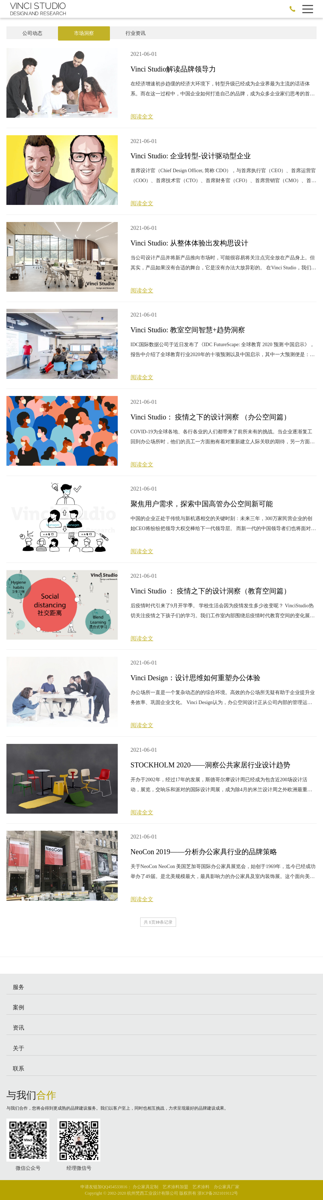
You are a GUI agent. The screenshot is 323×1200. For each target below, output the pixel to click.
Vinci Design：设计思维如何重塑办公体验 (195, 678)
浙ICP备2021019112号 (217, 1193)
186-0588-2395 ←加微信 (292, 9)
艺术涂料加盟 (175, 1186)
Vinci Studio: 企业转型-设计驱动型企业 (191, 156)
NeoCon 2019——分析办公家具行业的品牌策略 (204, 852)
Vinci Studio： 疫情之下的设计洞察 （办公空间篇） (211, 417)
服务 (18, 987)
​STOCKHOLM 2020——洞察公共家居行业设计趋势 (210, 765)
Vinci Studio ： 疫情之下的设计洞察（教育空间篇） (211, 591)
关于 (18, 1048)
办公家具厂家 (226, 1186)
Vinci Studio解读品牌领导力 (173, 69)
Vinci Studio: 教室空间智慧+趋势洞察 (188, 330)
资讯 (18, 1028)
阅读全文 (142, 116)
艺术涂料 (201, 1186)
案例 (18, 1007)
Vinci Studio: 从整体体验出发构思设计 (189, 243)
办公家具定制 (145, 1186)
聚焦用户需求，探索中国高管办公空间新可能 (202, 504)
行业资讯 (135, 33)
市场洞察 (84, 33)
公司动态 (32, 33)
